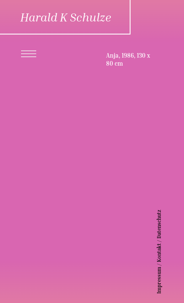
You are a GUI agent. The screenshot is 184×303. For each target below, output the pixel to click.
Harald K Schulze (65, 17)
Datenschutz (171, 224)
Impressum (171, 280)
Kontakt (171, 252)
